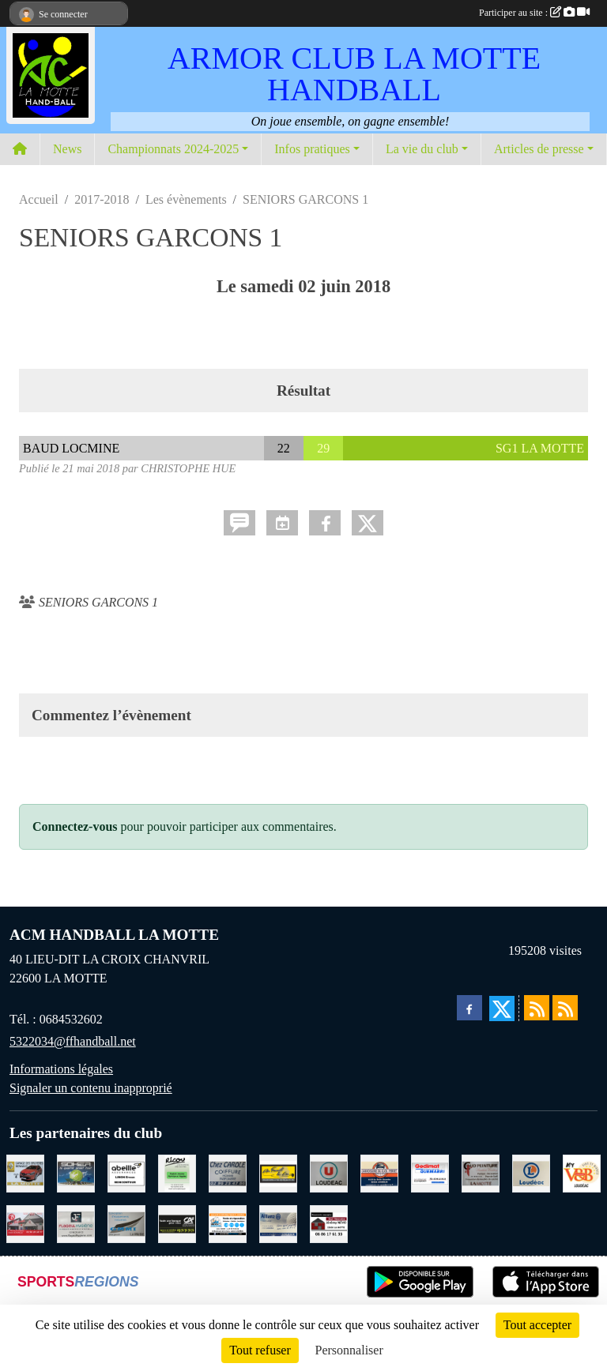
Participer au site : (534, 12)
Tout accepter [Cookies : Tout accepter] (537, 1325)
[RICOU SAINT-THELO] (177, 1172)
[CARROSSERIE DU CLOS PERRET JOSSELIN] (379, 1172)
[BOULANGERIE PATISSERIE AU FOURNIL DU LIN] (278, 1172)
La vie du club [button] (422, 149)
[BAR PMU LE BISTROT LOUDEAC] (25, 1223)
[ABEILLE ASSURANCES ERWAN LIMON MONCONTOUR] (126, 1172)
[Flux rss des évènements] (565, 1007)
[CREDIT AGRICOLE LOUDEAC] (177, 1223)
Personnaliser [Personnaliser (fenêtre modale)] (349, 1350)
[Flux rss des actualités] (536, 1007)
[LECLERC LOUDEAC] (531, 1172)
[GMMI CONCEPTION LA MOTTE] (126, 1223)
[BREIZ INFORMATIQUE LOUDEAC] (228, 1223)
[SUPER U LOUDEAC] (329, 1172)
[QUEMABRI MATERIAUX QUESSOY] (430, 1172)
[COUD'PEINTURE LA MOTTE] (481, 1172)
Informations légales (61, 1069)
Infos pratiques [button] (312, 149)
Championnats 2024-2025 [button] (173, 149)
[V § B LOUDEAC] (582, 1172)
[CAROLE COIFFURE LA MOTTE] (228, 1172)
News (67, 149)
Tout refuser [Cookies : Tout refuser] (260, 1350)
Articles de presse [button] (539, 149)
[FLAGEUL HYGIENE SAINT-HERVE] (76, 1223)
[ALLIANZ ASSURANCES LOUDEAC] (278, 1223)
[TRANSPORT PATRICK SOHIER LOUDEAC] (76, 1172)
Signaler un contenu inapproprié (90, 1088)
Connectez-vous (75, 826)
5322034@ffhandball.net (72, 1041)
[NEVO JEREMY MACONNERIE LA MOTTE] (329, 1223)
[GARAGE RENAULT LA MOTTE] (25, 1172)
